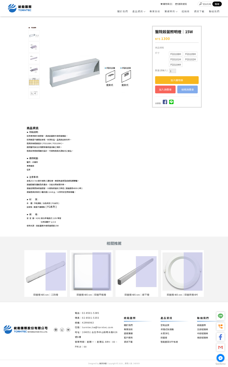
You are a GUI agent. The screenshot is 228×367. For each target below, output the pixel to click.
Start (96, 121)
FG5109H (190, 54)
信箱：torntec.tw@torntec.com (94, 327)
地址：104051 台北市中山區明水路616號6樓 (96, 334)
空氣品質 (165, 325)
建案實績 (128, 333)
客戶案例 (128, 337)
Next (145, 72)
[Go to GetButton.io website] (221, 364)
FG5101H (175, 59)
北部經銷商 (202, 329)
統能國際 (201, 325)
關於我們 (122, 11)
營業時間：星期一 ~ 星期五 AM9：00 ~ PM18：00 (96, 344)
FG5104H (175, 64)
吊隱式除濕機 (167, 329)
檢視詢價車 (187, 89)
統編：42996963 (84, 322)
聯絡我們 (214, 11)
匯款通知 (181, 3)
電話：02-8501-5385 (87, 312)
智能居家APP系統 (169, 342)
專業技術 (155, 11)
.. (123, 363)
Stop (99, 121)
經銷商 (186, 11)
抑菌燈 (164, 337)
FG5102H (190, 59)
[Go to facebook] (220, 358)
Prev (46, 72)
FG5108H (175, 54)
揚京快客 (103, 363)
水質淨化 (165, 333)
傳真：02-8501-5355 (87, 317)
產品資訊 (138, 11)
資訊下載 (199, 11)
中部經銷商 (202, 333)
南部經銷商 (202, 337)
